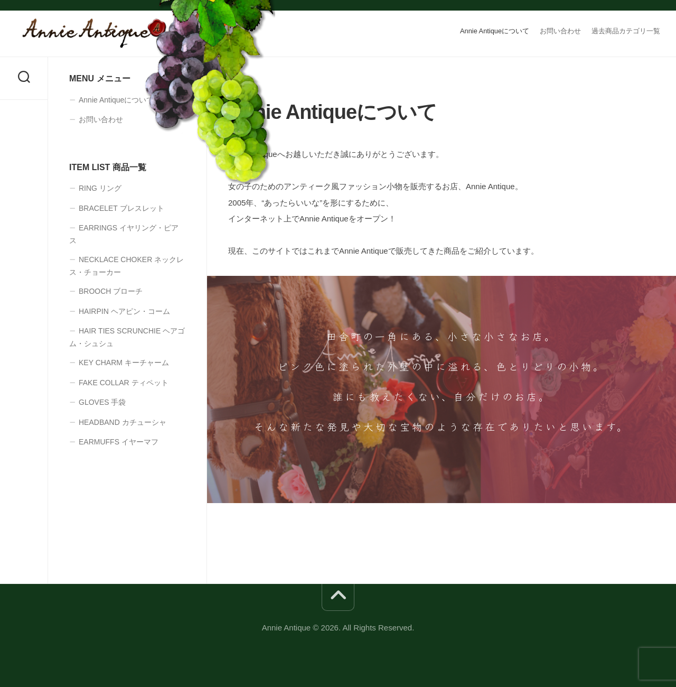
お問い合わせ (560, 31)
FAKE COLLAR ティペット (123, 382)
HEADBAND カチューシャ (122, 422)
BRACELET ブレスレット (121, 208)
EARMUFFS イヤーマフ (118, 442)
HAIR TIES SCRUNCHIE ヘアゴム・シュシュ (127, 337)
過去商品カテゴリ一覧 (626, 31)
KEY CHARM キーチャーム (124, 362)
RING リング (100, 188)
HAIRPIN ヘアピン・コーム (124, 311)
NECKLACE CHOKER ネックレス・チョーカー (126, 265)
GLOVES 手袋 (102, 402)
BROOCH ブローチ (111, 291)
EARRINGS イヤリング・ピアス (124, 234)
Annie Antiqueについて (494, 31)
